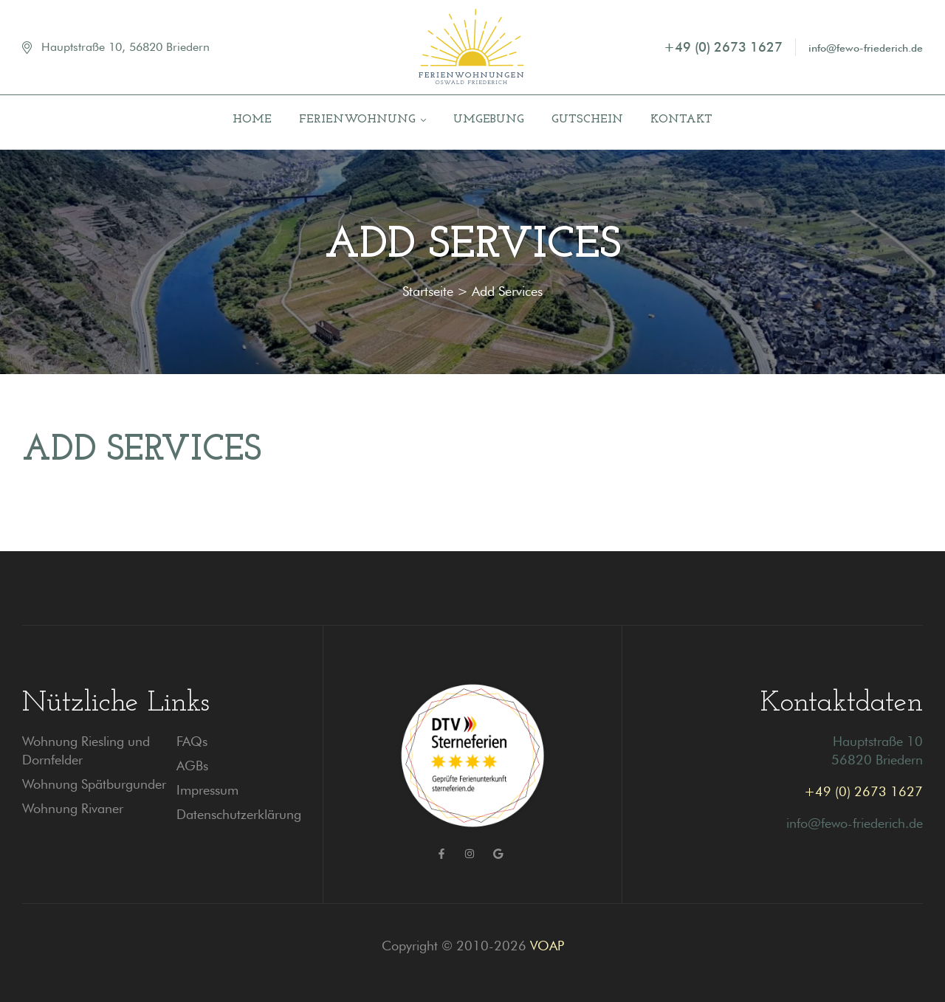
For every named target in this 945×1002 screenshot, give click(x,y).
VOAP (547, 945)
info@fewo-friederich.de (854, 823)
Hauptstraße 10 (878, 741)
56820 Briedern (877, 759)
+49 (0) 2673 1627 (863, 791)
